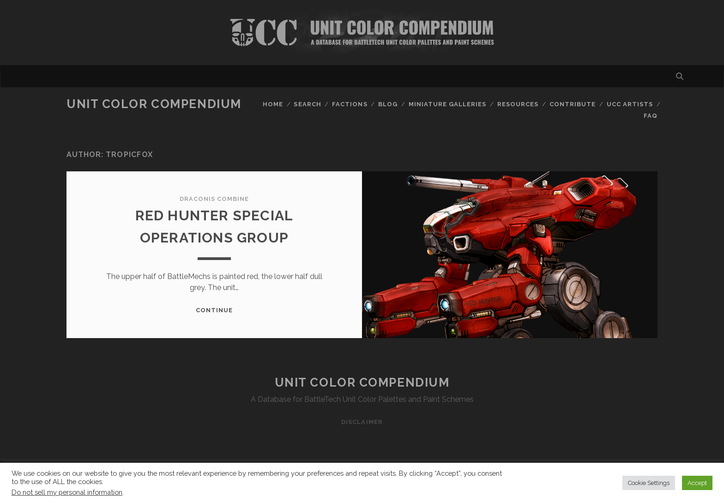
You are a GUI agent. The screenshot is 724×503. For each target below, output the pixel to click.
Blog (388, 104)
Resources (517, 104)
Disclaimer (361, 421)
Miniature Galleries (448, 104)
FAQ (651, 115)
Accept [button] (697, 482)
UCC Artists (630, 104)
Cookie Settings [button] (649, 482)
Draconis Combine (214, 198)
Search (307, 104)
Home (273, 104)
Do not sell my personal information (67, 492)
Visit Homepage (362, 32)
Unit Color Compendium (153, 104)
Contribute (572, 104)
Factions (349, 104)
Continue (214, 310)
